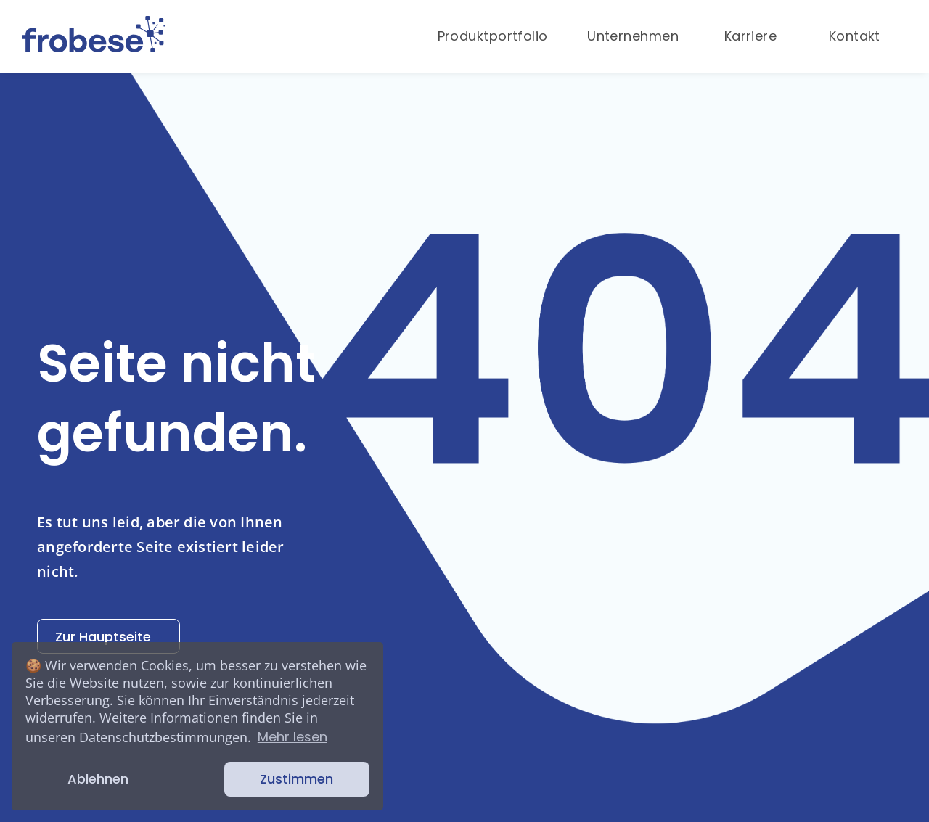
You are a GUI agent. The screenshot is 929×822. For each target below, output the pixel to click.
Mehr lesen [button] (292, 737)
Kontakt (854, 36)
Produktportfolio (493, 36)
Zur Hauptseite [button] (108, 637)
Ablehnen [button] (97, 779)
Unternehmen (633, 36)
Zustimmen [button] (296, 779)
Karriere (750, 36)
